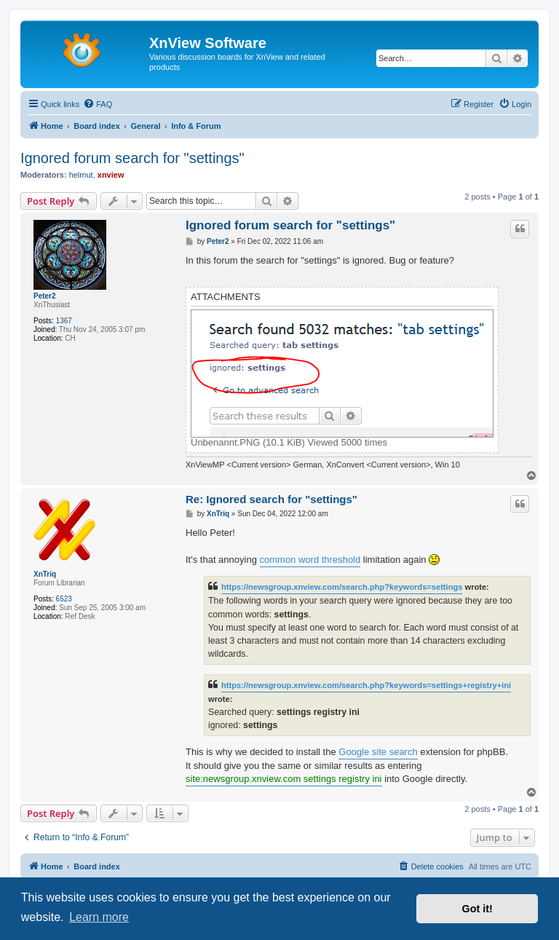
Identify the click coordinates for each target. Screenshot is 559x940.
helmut (81, 174)
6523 (64, 599)
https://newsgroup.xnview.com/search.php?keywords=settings (341, 586)
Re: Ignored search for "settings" (271, 499)
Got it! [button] (477, 909)
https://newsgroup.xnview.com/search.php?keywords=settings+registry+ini (366, 685)
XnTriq (44, 574)
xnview (111, 174)
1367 (64, 321)
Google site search (377, 751)
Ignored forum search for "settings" (132, 158)
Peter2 (44, 296)
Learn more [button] (99, 917)
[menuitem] (97, 104)
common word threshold (310, 559)
